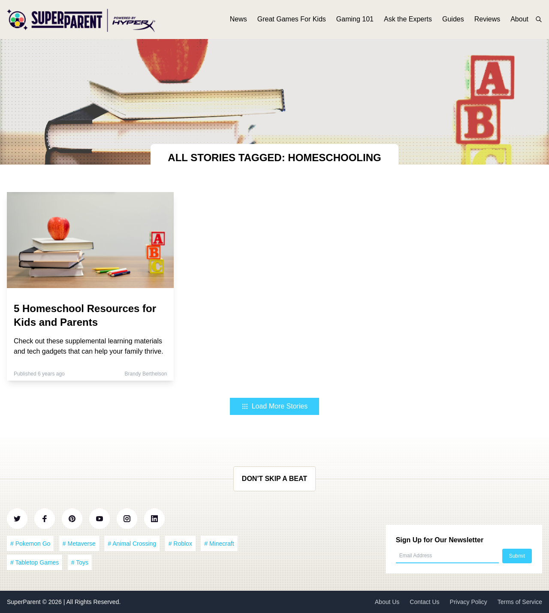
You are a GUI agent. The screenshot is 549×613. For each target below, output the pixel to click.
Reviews (487, 20)
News (238, 20)
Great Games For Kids (291, 20)
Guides (453, 20)
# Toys (79, 562)
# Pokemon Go (30, 543)
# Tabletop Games (34, 562)
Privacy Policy (468, 601)
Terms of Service (520, 601)
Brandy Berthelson (146, 374)
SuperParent (24, 601)
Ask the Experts (408, 20)
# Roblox (180, 543)
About (519, 20)
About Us (387, 601)
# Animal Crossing (132, 543)
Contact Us (424, 601)
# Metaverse (79, 543)
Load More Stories (274, 406)
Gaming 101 (355, 20)
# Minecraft (219, 543)
